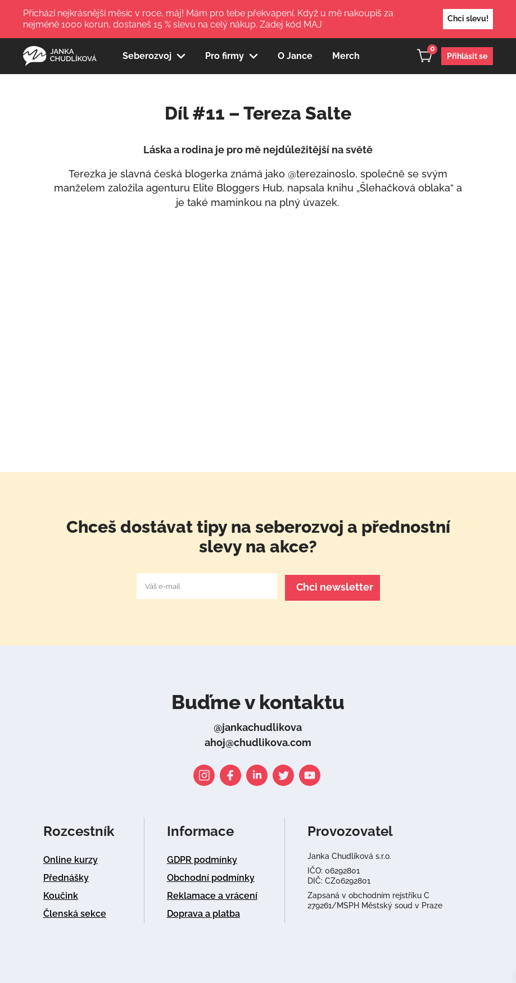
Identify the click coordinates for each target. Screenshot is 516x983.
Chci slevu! (467, 18)
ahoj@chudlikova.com (258, 741)
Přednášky (66, 876)
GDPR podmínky (202, 858)
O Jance (295, 56)
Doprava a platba (203, 912)
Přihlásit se (467, 56)
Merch (346, 56)
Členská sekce (74, 912)
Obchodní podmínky (211, 876)
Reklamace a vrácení (212, 894)
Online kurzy (70, 858)
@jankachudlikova (258, 725)
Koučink (60, 894)
